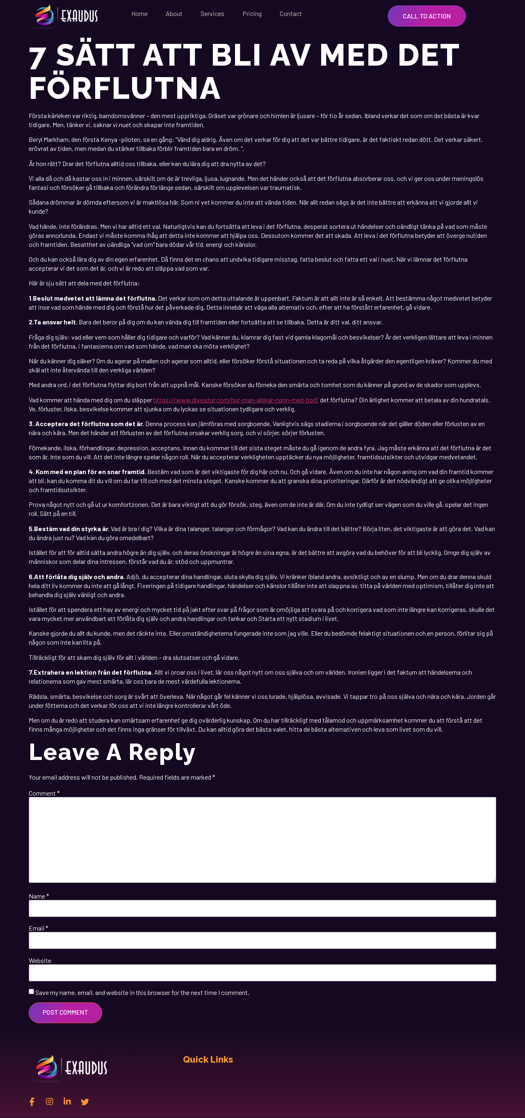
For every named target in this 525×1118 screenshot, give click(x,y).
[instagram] (49, 1101)
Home (139, 13)
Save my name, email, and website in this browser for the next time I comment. (142, 992)
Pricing (252, 13)
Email (38, 928)
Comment (44, 793)
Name (39, 896)
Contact (291, 13)
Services (212, 13)
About (174, 13)
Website (40, 960)
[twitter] (85, 1101)
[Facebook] (32, 1101)
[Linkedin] (67, 1101)
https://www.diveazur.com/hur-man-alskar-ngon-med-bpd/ (236, 400)
